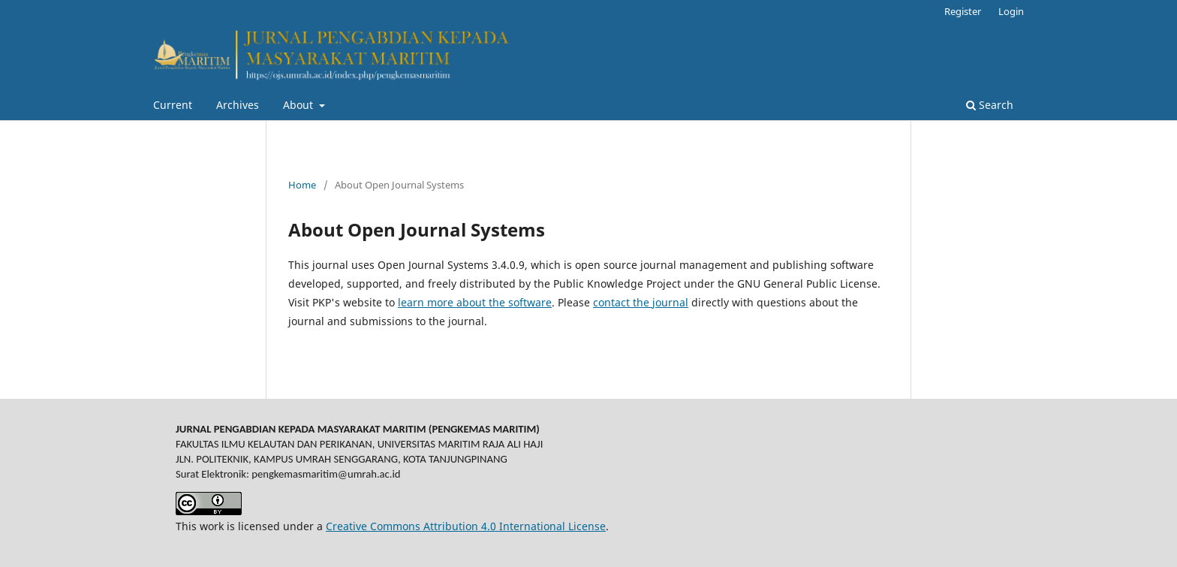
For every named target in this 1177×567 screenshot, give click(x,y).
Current (172, 105)
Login (1011, 11)
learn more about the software (475, 302)
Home (302, 185)
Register (962, 11)
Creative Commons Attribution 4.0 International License (466, 526)
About (299, 105)
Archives (237, 105)
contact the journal (640, 302)
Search (989, 105)
